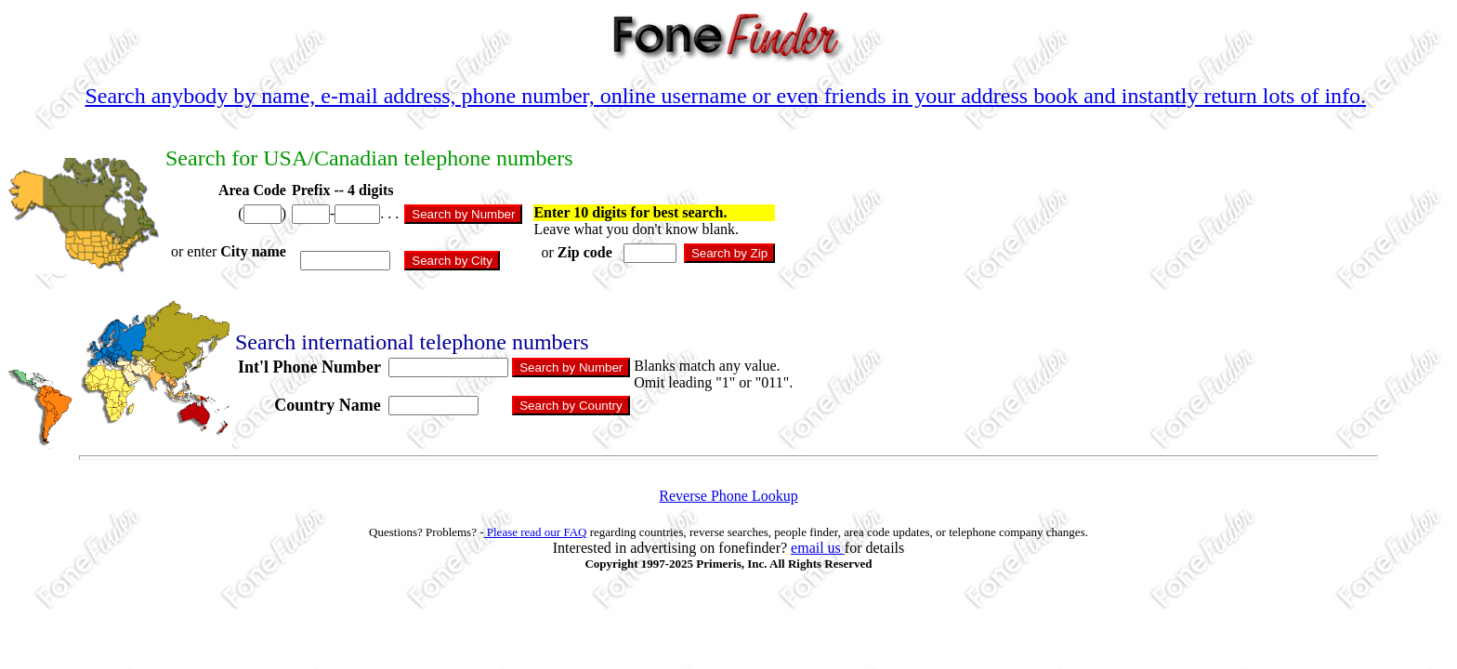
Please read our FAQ (535, 532)
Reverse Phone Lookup (728, 496)
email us (818, 548)
